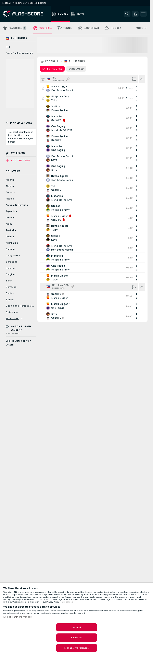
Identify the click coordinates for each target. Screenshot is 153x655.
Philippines (77, 61)
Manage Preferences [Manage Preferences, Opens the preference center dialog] (76, 647)
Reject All (76, 637)
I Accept (76, 627)
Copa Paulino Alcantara (19, 53)
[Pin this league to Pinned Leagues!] (68, 79)
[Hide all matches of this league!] (142, 79)
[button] (135, 14)
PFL (8, 47)
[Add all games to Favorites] (43, 79)
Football (52, 61)
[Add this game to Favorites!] (43, 88)
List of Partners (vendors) (18, 616)
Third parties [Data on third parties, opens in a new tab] (66, 602)
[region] (76, 618)
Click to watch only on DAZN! (18, 342)
